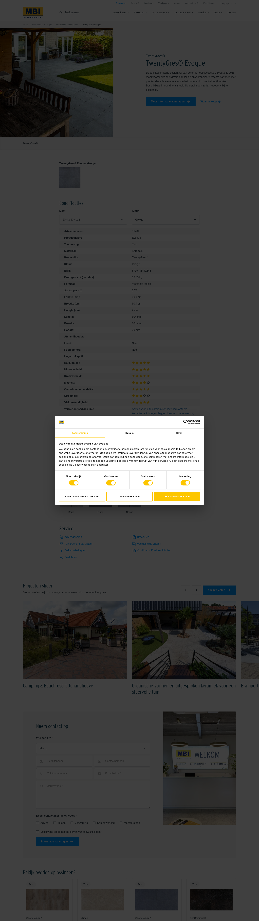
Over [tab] (179, 433)
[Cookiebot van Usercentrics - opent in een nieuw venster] (185, 422)
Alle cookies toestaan (177, 496)
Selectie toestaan (129, 496)
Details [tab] (129, 433)
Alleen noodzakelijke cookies (82, 496)
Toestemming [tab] (80, 433)
